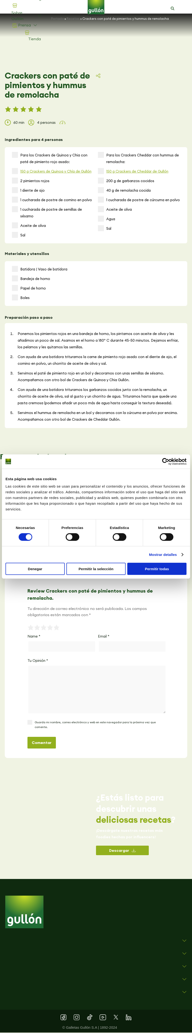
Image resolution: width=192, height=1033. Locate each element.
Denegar (35, 569)
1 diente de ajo (28, 191)
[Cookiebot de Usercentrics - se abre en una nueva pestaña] (166, 461)
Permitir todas (157, 569)
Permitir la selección (96, 569)
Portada (57, 18)
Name (33, 636)
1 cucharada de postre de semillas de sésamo (47, 213)
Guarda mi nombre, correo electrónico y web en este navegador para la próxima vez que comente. (95, 725)
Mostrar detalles (163, 554)
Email (103, 636)
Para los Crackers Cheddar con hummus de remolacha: (138, 158)
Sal (18, 235)
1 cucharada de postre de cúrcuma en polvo (139, 200)
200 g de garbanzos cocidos (126, 181)
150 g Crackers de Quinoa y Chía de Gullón (55, 172)
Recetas (73, 18)
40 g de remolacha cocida (124, 191)
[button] (172, 8)
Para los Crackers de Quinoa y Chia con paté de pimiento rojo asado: (49, 158)
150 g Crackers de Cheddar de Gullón (137, 172)
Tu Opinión (37, 661)
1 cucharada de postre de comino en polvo (52, 200)
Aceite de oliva (29, 226)
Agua (106, 219)
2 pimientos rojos (30, 181)
